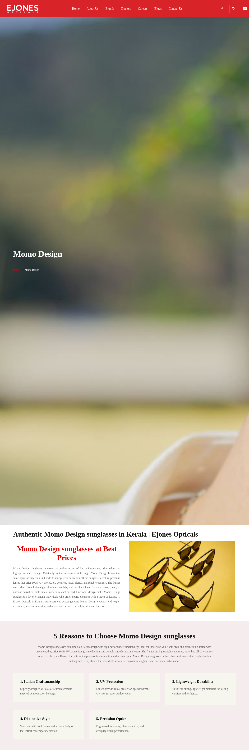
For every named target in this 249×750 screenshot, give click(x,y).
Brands (107, 8)
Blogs (156, 8)
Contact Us (174, 8)
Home (74, 8)
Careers (140, 8)
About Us (91, 8)
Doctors (124, 8)
